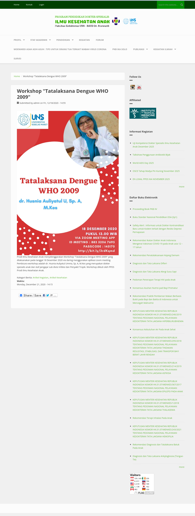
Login (41, 4)
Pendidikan (63, 39)
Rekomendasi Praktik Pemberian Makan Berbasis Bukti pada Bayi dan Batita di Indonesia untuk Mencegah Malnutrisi (157, 299)
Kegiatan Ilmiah (162, 49)
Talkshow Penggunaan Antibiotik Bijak (151, 154)
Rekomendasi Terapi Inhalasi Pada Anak (152, 417)
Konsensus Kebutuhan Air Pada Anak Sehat (154, 329)
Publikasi (138, 49)
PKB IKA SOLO (119, 49)
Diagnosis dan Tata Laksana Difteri (150, 263)
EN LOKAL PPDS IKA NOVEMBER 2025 (151, 179)
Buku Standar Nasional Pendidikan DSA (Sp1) (155, 217)
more (181, 186)
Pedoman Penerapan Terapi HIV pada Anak (154, 279)
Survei (17, 58)
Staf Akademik (38, 39)
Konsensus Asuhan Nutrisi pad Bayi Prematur (155, 287)
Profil (17, 39)
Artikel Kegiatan (40, 277)
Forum (100, 39)
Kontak (29, 4)
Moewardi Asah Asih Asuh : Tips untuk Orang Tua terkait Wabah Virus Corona (60, 49)
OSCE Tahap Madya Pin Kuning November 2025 (156, 171)
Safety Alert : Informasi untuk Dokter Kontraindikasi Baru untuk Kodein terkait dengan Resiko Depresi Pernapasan (158, 229)
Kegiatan (84, 39)
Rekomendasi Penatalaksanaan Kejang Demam (156, 255)
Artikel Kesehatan (58, 277)
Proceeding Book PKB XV (145, 209)
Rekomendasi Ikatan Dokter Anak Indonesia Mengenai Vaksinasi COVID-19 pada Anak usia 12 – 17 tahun (158, 244)
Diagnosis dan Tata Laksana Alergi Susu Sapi (154, 271)
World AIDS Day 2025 (143, 162)
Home (16, 4)
